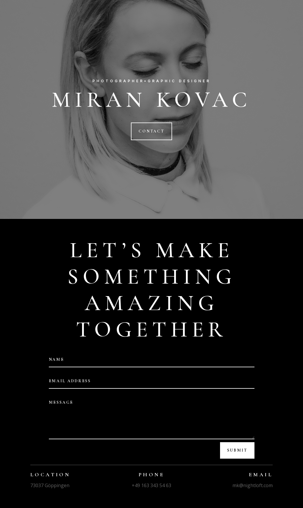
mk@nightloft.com (252, 485)
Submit (237, 450)
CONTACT (151, 131)
